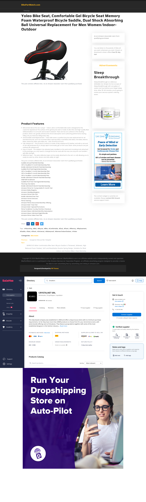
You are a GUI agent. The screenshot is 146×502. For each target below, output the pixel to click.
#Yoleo (74, 231)
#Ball (35, 228)
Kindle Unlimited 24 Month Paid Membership (36, 167)
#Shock (33, 231)
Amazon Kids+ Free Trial (29, 205)
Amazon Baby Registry (29, 190)
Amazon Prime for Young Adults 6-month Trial (36, 188)
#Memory (72, 228)
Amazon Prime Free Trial (29, 194)
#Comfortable (53, 228)
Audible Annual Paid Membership (32, 163)
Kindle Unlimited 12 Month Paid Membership (36, 177)
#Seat (28, 231)
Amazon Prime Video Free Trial (31, 215)
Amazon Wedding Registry (30, 192)
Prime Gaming (26, 201)
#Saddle (23, 231)
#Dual (61, 228)
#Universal (40, 231)
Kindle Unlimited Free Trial (29, 196)
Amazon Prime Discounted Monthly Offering (36, 203)
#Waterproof (49, 231)
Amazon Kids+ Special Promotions (33, 207)
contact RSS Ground (113, 198)
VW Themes (55, 268)
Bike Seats (34, 236)
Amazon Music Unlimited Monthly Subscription (37, 211)
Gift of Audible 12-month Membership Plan (35, 165)
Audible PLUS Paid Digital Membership (34, 169)
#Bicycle (40, 228)
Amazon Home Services (29, 198)
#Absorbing (28, 228)
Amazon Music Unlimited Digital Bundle (34, 213)
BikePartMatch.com (30, 5)
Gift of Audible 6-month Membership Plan (35, 173)
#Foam (66, 228)
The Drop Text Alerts (28, 184)
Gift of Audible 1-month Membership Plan (35, 175)
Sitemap (27, 10)
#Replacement (81, 228)
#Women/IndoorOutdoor (63, 231)
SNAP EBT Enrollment (28, 180)
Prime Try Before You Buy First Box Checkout (36, 209)
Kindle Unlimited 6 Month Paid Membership (35, 186)
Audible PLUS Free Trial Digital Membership (35, 182)
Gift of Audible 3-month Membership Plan (35, 171)
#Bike (46, 228)
